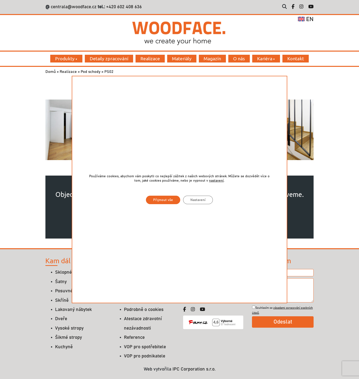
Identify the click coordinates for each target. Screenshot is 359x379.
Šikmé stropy (68, 337)
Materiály (182, 58)
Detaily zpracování (109, 58)
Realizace (150, 58)
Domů (50, 72)
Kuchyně (64, 347)
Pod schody (91, 72)
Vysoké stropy (69, 328)
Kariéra (264, 58)
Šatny (61, 281)
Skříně (62, 300)
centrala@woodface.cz (73, 7)
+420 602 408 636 (123, 7)
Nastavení (198, 200)
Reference (134, 337)
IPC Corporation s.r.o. (193, 369)
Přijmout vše (163, 200)
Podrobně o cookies (144, 309)
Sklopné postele (71, 272)
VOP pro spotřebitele (145, 347)
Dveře (61, 319)
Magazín (212, 58)
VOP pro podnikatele (144, 356)
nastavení (216, 180)
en (306, 19)
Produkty (65, 58)
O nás (239, 58)
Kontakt (295, 58)
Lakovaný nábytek (73, 309)
